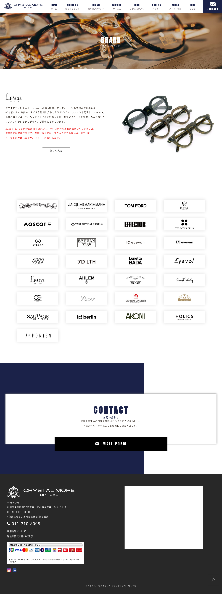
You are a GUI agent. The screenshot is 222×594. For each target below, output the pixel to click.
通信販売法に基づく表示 (20, 536)
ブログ (193, 6)
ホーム (54, 6)
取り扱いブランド (96, 6)
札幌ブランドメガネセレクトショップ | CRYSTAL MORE (112, 586)
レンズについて (137, 6)
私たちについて (72, 6)
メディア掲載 (175, 6)
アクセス (156, 6)
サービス (116, 6)
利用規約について (16, 531)
